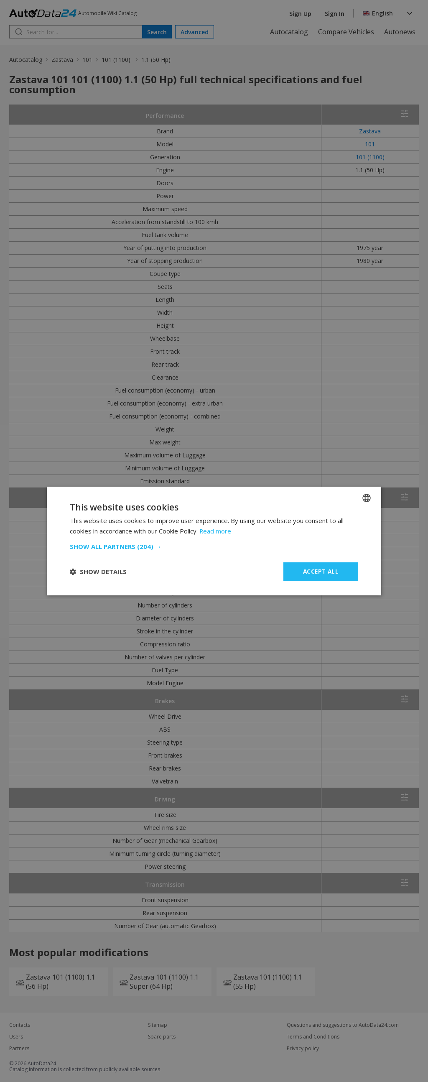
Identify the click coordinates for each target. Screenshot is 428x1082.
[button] (214, 546)
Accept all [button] (320, 571)
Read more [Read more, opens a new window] (215, 531)
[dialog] (214, 541)
